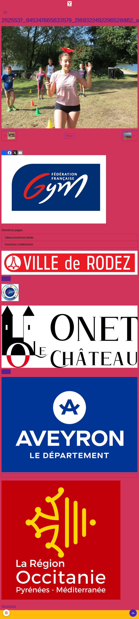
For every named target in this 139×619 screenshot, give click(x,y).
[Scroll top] (133, 613)
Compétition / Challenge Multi (19, 244)
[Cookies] (6, 612)
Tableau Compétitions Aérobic (19, 237)
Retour (69, 136)
